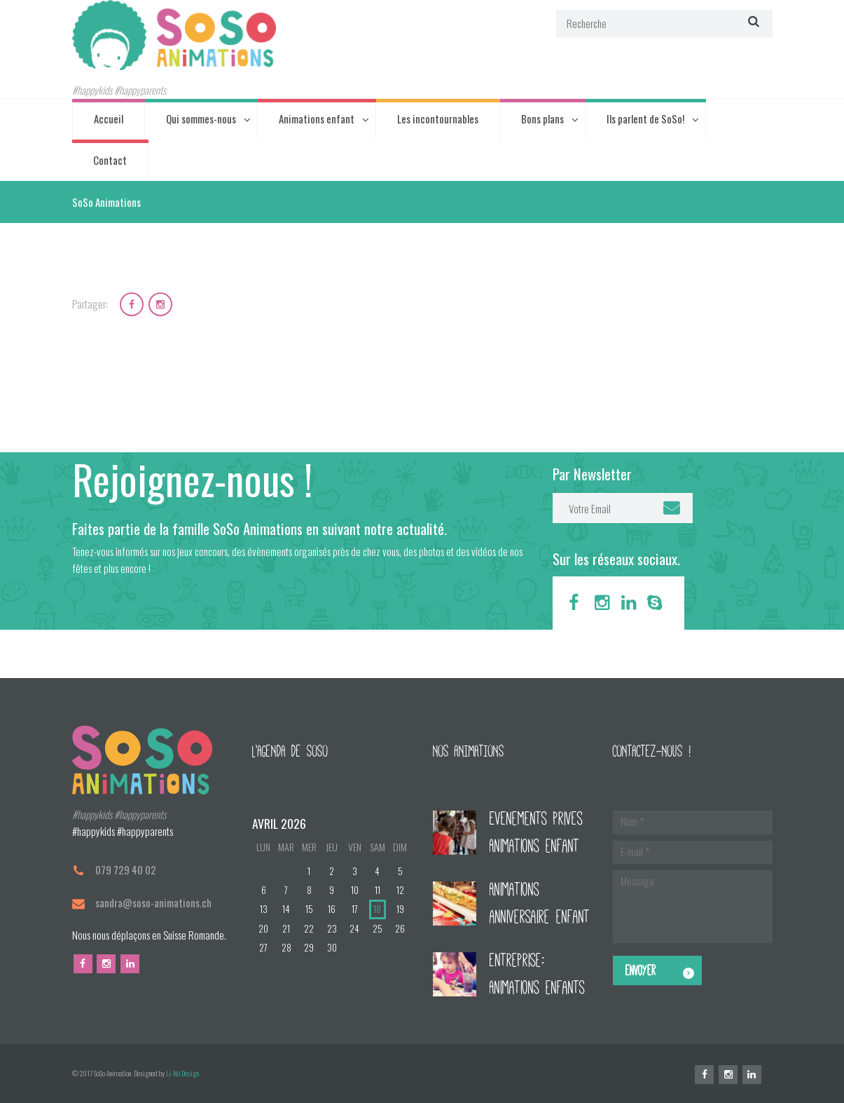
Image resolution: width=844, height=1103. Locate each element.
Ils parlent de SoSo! (645, 118)
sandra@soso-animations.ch (153, 902)
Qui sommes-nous (201, 118)
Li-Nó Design (182, 1072)
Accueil (108, 118)
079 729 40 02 (125, 869)
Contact (110, 160)
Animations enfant (316, 118)
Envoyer (640, 970)
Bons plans (542, 118)
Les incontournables (437, 118)
